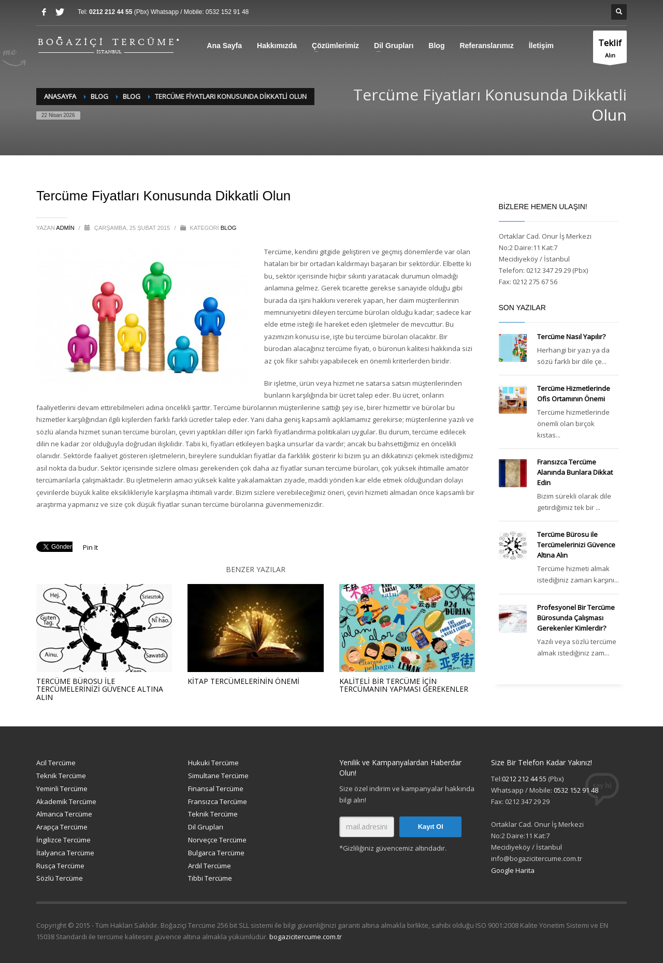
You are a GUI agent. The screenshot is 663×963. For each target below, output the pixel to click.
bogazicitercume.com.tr (305, 936)
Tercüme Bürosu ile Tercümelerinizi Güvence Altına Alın (99, 689)
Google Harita (513, 870)
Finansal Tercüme (215, 788)
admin (66, 228)
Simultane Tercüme (218, 775)
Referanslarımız (486, 45)
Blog (436, 45)
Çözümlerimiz (335, 45)
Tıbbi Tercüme (210, 878)
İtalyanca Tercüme (65, 852)
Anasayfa (60, 96)
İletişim (541, 45)
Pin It (90, 547)
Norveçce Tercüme (217, 839)
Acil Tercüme (56, 762)
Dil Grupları (393, 45)
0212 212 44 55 (111, 12)
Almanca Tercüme (64, 814)
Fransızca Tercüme (217, 801)
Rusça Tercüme (60, 865)
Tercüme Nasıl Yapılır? (571, 336)
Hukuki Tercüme (213, 762)
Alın (610, 49)
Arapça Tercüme (62, 826)
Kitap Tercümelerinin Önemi (243, 681)
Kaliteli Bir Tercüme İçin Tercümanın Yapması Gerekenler (403, 685)
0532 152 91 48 (227, 12)
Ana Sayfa (224, 45)
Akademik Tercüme (66, 801)
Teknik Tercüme (61, 775)
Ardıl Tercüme (209, 865)
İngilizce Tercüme (63, 839)
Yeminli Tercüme (62, 788)
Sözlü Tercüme (59, 878)
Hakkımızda (277, 45)
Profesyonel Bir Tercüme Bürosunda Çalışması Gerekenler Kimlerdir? (576, 618)
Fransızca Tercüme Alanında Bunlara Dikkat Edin (575, 472)
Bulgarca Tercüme (216, 852)
